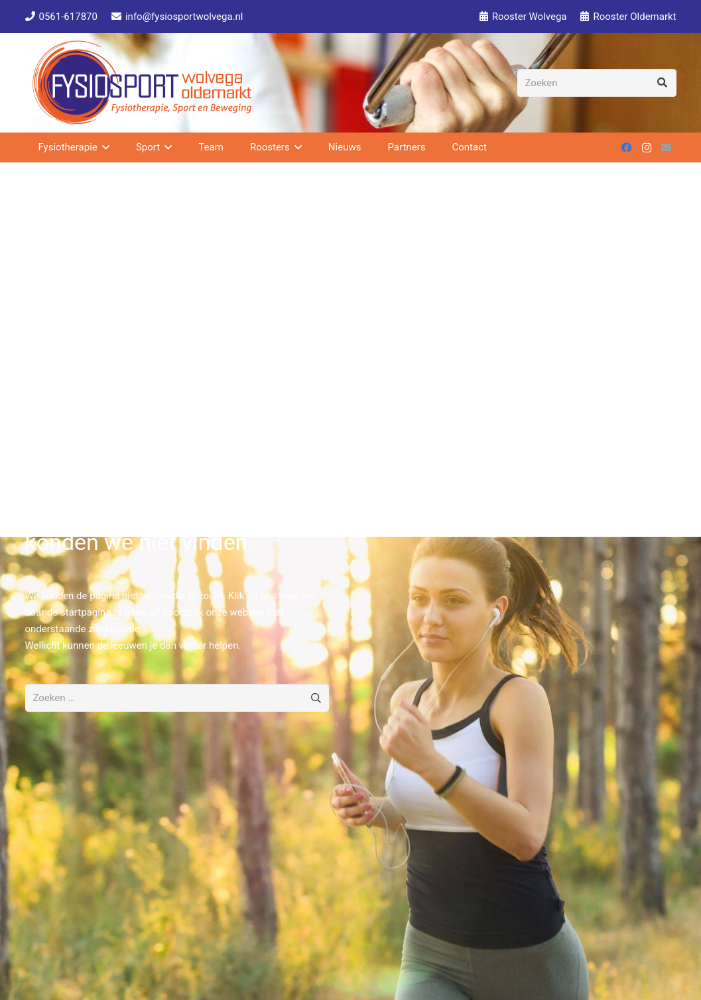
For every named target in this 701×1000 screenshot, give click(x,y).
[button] (103, 147)
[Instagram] (647, 148)
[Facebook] (627, 148)
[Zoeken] (596, 83)
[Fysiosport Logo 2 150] (142, 83)
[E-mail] (666, 148)
